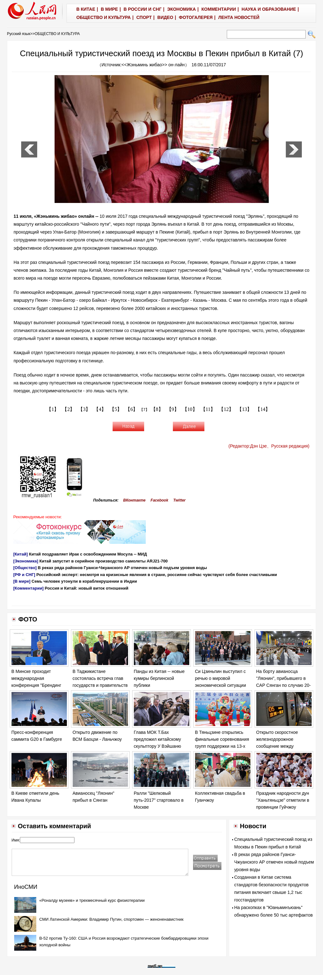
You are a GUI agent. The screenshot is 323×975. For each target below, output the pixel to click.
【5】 (115, 409)
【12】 (226, 409)
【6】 (131, 409)
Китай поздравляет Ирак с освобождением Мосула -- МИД (88, 554)
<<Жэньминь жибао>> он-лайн (153, 64)
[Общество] (25, 567)
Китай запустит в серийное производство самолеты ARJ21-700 (103, 561)
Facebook (159, 500)
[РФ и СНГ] (24, 574)
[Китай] (20, 554)
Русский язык (18, 34)
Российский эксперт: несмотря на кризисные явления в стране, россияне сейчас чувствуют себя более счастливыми (156, 574)
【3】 (84, 409)
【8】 (157, 409)
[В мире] (21, 581)
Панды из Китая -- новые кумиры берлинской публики (159, 678)
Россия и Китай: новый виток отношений (86, 588)
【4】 (100, 409)
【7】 (144, 409)
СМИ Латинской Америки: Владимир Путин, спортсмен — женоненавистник (111, 919)
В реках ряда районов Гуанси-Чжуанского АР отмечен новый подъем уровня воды (122, 567)
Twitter (179, 500)
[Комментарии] (28, 588)
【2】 (68, 409)
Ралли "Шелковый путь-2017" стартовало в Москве (159, 800)
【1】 (52, 409)
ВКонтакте (134, 500)
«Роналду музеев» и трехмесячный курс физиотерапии (92, 900)
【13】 (244, 409)
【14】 (262, 409)
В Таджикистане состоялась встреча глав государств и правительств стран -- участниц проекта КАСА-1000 (100, 685)
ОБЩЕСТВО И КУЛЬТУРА (57, 34)
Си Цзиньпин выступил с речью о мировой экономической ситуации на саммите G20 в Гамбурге (220, 685)
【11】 (208, 409)
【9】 (173, 409)
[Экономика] (25, 561)
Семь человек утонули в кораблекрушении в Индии (84, 581)
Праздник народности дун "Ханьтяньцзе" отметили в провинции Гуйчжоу (282, 800)
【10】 (189, 409)
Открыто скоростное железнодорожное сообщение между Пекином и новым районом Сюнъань (283, 746)
